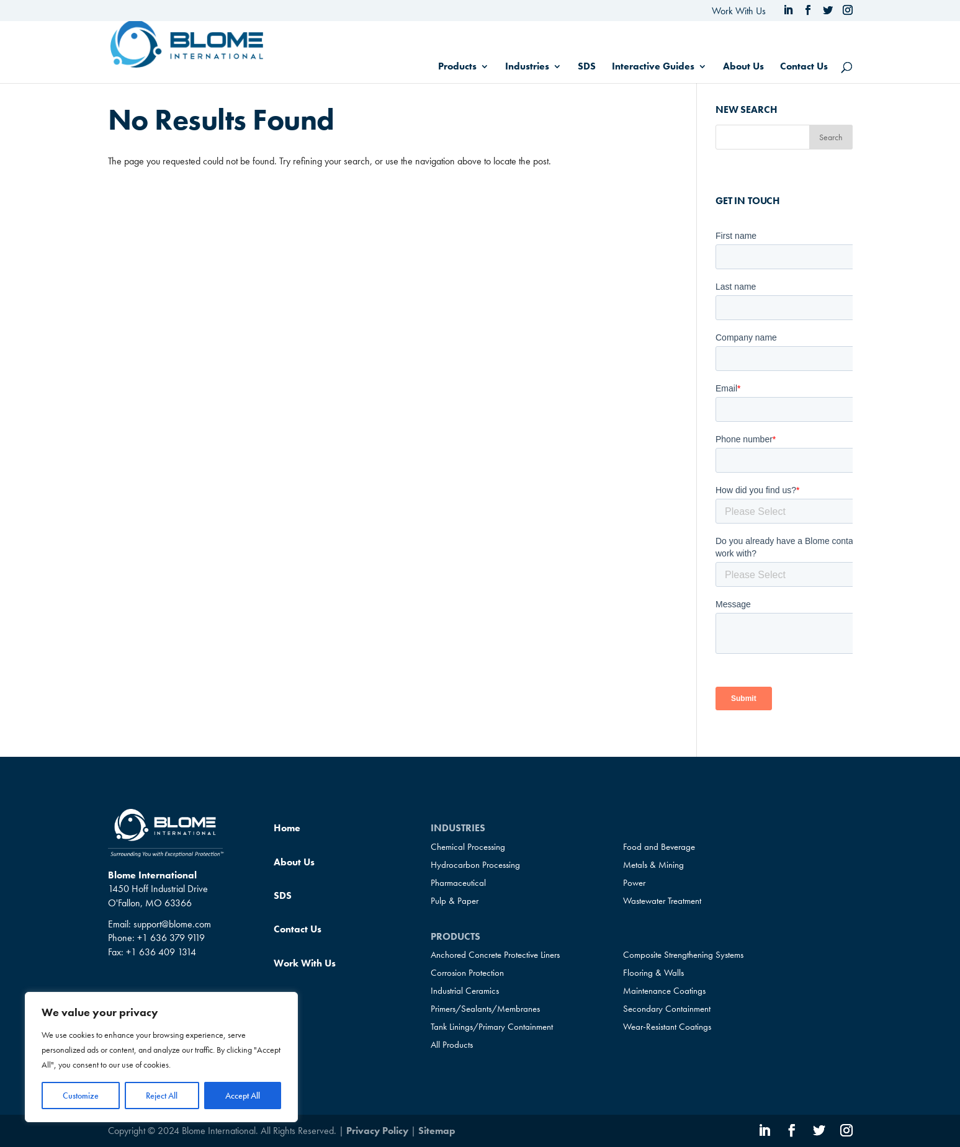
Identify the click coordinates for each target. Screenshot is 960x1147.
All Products (452, 1044)
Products (457, 67)
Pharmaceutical (458, 883)
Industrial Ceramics (465, 990)
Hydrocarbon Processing (475, 865)
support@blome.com (172, 924)
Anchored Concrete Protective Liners (495, 954)
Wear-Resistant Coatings (667, 1026)
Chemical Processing (468, 847)
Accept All (242, 1095)
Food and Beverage (659, 847)
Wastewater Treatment (662, 901)
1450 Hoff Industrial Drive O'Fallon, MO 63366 (158, 895)
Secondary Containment (667, 1008)
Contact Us (804, 67)
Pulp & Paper (454, 901)
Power (634, 883)
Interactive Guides (653, 67)
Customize (81, 1095)
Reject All (161, 1095)
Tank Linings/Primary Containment (492, 1026)
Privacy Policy (377, 1130)
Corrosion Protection (467, 972)
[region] (161, 1057)
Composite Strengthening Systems (683, 954)
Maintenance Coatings (664, 990)
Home (287, 827)
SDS (587, 67)
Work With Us (739, 10)
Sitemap (436, 1130)
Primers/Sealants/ (485, 1008)
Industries (527, 67)
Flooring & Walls (653, 972)
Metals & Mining (653, 865)
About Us (743, 67)
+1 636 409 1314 (161, 951)
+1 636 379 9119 (171, 937)
